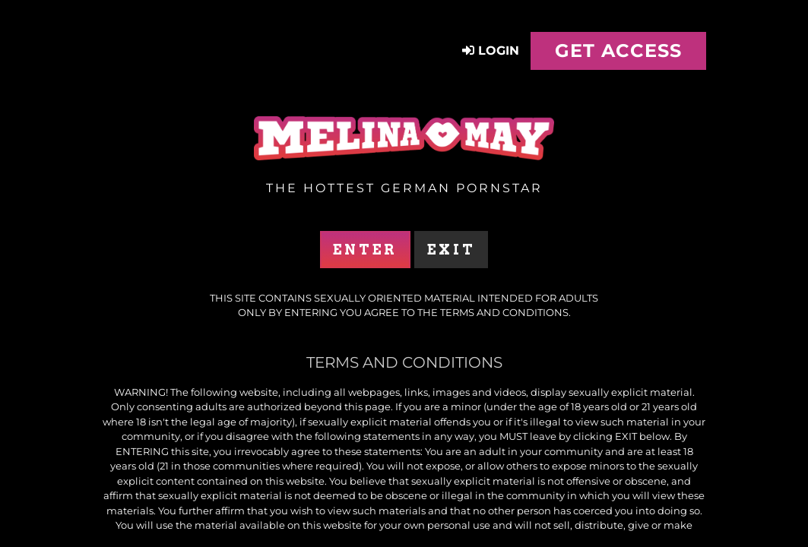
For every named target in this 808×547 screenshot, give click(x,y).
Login (490, 50)
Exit (451, 250)
